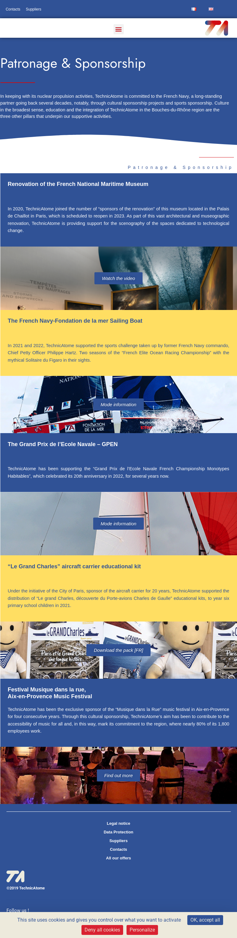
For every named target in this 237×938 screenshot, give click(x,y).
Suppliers (33, 9)
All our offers (118, 858)
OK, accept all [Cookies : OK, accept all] (205, 920)
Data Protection (118, 832)
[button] (119, 29)
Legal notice (118, 823)
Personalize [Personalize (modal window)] (142, 930)
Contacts (13, 9)
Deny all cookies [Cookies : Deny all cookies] (102, 930)
